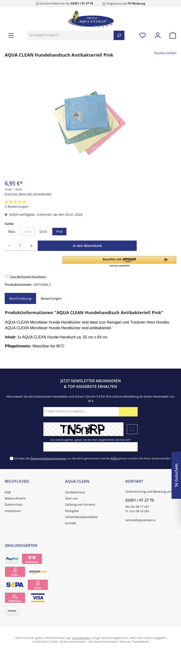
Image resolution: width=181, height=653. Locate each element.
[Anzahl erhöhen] (31, 246)
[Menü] (11, 35)
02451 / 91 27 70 (82, 3)
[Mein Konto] (157, 35)
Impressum (13, 511)
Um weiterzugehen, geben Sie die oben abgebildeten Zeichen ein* (90, 439)
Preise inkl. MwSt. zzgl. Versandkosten (28, 193)
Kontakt (70, 523)
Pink (59, 231)
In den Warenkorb (87, 245)
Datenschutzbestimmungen (48, 458)
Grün (43, 231)
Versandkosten (81, 638)
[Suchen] (119, 35)
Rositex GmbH (165, 53)
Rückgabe (72, 511)
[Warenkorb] (171, 35)
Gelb (27, 231)
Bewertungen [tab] (51, 298)
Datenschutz (13, 505)
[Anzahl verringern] (9, 246)
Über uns (71, 498)
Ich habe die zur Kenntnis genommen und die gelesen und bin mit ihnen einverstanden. (92, 458)
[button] (119, 261)
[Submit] (128, 411)
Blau (11, 231)
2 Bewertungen (17, 206)
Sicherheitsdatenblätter (81, 517)
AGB (113, 458)
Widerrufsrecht (15, 498)
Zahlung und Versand (80, 505)
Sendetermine (75, 492)
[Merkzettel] (142, 35)
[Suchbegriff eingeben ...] (70, 35)
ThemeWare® (140, 641)
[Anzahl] (20, 246)
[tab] (20, 298)
